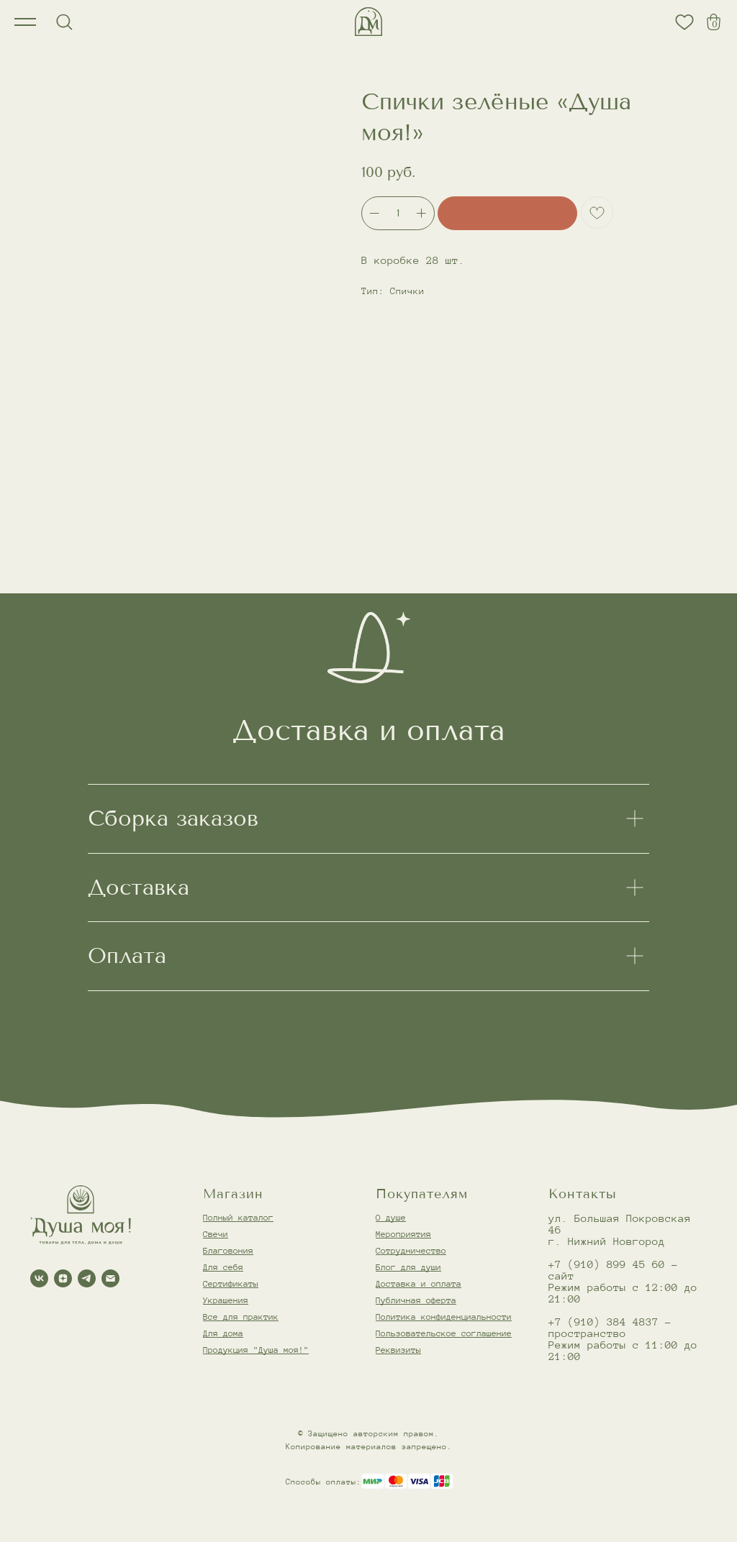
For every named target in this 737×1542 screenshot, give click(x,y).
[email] (110, 1278)
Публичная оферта (416, 1300)
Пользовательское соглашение (444, 1333)
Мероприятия (403, 1233)
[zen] (63, 1278)
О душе (391, 1217)
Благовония (228, 1250)
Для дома (223, 1333)
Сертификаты (230, 1283)
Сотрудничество (411, 1250)
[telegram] (87, 1278)
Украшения (225, 1300)
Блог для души (408, 1267)
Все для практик (241, 1316)
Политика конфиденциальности (444, 1316)
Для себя (223, 1267)
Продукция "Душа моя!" (256, 1349)
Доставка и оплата (418, 1283)
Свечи (215, 1233)
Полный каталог (238, 1217)
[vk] (39, 1278)
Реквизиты (398, 1349)
